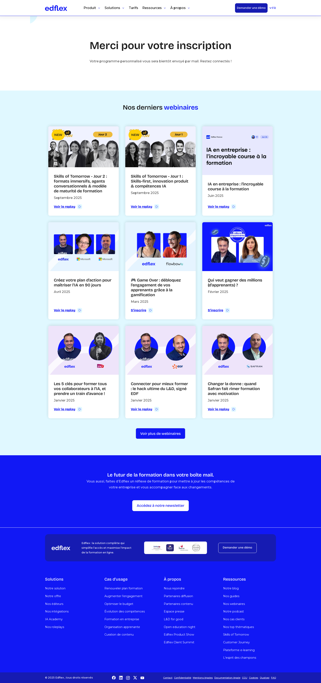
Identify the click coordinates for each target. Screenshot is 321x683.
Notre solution (55, 588)
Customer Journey (236, 642)
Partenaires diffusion (178, 596)
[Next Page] (160, 433)
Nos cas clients (233, 619)
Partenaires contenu (178, 604)
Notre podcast (233, 611)
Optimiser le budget (118, 604)
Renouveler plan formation (123, 588)
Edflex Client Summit (179, 642)
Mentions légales (203, 677)
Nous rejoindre (174, 588)
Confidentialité (182, 677)
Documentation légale (227, 677)
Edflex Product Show (179, 634)
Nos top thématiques (238, 627)
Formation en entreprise (121, 619)
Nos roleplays (54, 627)
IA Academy (54, 619)
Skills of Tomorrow (236, 634)
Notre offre (53, 596)
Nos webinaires (234, 604)
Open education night (179, 627)
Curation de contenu (119, 634)
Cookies (253, 677)
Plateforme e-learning (239, 650)
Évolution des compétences (124, 611)
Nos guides (231, 596)
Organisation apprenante (122, 627)
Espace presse (174, 611)
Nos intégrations (57, 611)
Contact (167, 677)
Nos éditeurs (54, 604)
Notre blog (231, 588)
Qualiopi (264, 677)
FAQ (273, 677)
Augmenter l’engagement (123, 596)
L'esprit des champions (239, 657)
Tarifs (133, 8)
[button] (92, 8)
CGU (244, 677)
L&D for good (173, 619)
